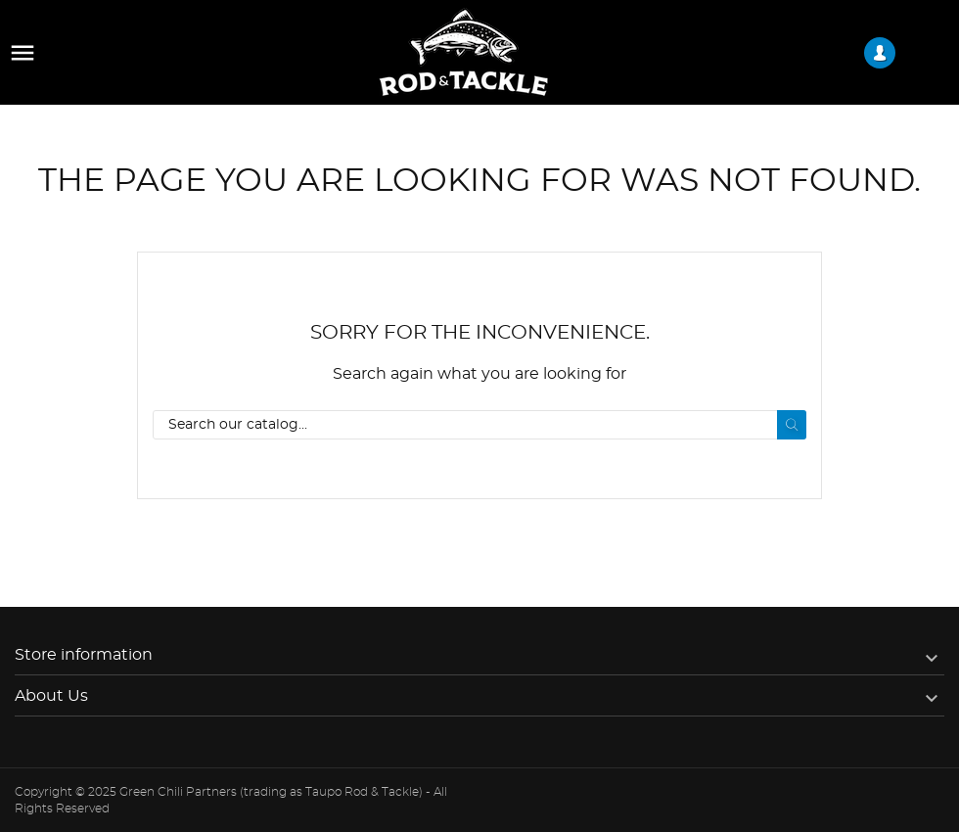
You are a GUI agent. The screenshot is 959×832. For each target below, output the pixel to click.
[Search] (479, 424)
